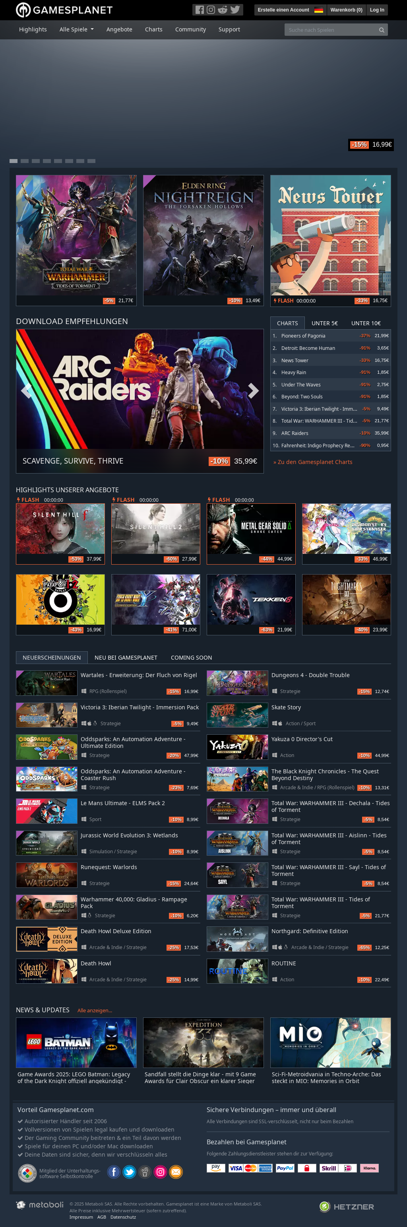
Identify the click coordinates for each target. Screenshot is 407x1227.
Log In (377, 10)
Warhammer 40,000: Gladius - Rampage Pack (134, 902)
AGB (101, 1217)
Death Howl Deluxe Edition (116, 931)
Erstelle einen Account (283, 10)
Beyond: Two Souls (302, 397)
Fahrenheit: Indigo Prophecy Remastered (326, 445)
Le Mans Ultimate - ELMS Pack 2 (123, 803)
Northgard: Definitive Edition (309, 931)
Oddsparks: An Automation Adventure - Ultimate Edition (133, 742)
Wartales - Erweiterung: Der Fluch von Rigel (139, 675)
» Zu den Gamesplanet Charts (313, 462)
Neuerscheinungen (52, 657)
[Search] (382, 29)
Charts (154, 29)
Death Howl (96, 963)
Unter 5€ (325, 323)
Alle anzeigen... (95, 1010)
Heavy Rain (293, 372)
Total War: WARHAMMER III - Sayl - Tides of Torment (328, 870)
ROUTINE (283, 963)
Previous (26, 391)
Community (190, 29)
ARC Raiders (294, 433)
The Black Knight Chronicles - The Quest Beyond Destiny (325, 774)
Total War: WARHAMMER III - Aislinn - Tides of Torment (329, 838)
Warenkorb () (346, 10)
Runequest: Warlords (109, 867)
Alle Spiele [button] (74, 29)
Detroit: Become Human (308, 348)
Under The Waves (301, 385)
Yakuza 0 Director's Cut (302, 739)
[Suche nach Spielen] (330, 29)
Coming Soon (191, 657)
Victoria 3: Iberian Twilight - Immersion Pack (329, 409)
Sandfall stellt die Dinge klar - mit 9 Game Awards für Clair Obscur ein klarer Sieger (200, 1077)
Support (229, 29)
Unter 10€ (366, 323)
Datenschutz (123, 1217)
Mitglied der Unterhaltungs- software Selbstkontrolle (70, 1173)
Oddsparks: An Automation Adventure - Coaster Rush (133, 774)
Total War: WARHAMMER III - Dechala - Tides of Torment (330, 806)
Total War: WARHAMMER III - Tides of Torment (332, 421)
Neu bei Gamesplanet (126, 657)
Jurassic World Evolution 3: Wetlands (129, 835)
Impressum (81, 1217)
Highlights (33, 29)
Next (254, 391)
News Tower (294, 360)
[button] (318, 9)
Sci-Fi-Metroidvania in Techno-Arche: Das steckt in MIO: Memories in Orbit (326, 1077)
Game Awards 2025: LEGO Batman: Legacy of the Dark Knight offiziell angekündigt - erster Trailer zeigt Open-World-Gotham (73, 1080)
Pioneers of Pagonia (303, 336)
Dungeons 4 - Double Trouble (310, 675)
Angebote (119, 29)
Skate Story (286, 707)
